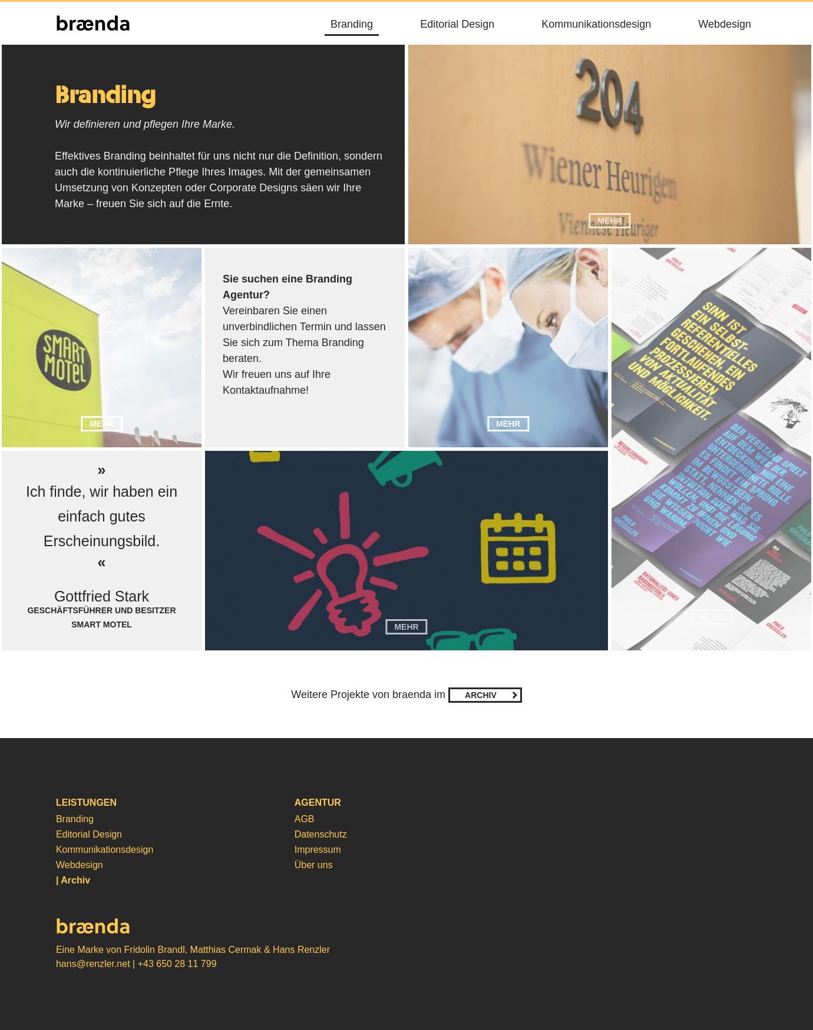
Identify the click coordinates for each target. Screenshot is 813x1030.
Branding (352, 24)
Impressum (318, 850)
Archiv (481, 695)
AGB (305, 819)
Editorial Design (457, 24)
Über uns (314, 865)
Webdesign (724, 24)
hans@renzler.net (93, 964)
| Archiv (73, 880)
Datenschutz (321, 834)
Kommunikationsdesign (596, 24)
